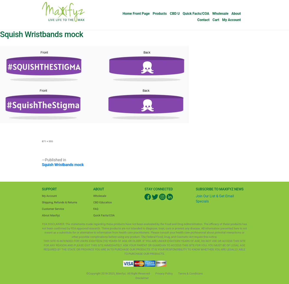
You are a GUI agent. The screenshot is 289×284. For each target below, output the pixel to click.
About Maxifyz (51, 215)
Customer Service (53, 209)
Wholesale (220, 13)
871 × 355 (47, 141)
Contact (203, 20)
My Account (231, 20)
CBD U (175, 13)
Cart (215, 20)
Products (160, 13)
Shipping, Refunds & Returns (59, 202)
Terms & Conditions (190, 273)
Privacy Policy (164, 273)
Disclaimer (142, 278)
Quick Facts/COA (196, 13)
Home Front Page (136, 13)
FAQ (95, 209)
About (236, 13)
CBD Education (102, 202)
